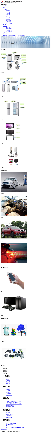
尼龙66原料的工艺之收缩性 (12, 402)
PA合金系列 (8, 21)
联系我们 (8, 14)
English (5, 5)
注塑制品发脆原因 (10, 405)
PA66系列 (8, 19)
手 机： (10, 426)
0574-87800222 (4, 4)
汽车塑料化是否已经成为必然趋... (14, 401)
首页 (4, 8)
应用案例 (5, 26)
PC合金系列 (8, 20)
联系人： (9, 424)
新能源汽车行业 (9, 28)
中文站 (2, 5)
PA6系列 (8, 17)
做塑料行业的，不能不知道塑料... (14, 404)
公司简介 (8, 10)
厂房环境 (8, 12)
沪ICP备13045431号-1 (5, 429)
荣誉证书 (8, 13)
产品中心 (5, 16)
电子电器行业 (9, 30)
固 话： (11, 423)
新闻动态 (5, 24)
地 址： (16, 427)
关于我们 (5, 9)
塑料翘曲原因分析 (10, 406)
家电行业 (8, 27)
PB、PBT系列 (9, 23)
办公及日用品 (9, 31)
